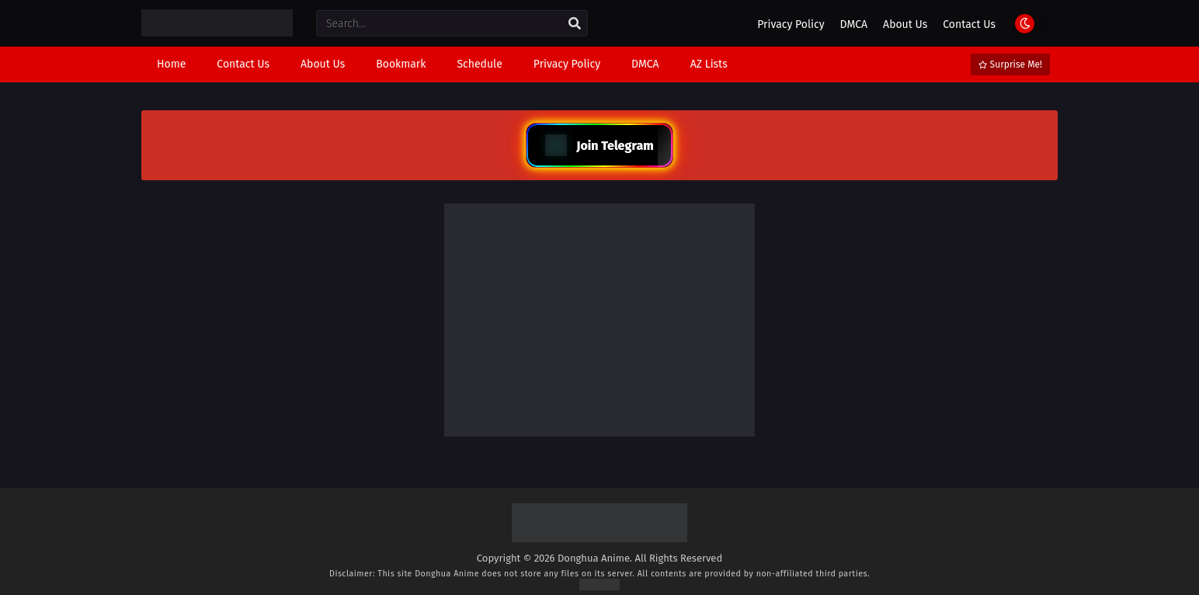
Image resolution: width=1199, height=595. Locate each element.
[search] (574, 24)
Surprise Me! (1010, 64)
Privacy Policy (790, 24)
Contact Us (969, 24)
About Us (905, 24)
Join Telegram (599, 145)
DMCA (854, 24)
